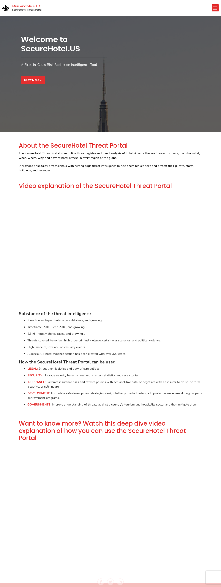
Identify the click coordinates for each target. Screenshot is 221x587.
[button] (215, 7)
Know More (32, 80)
